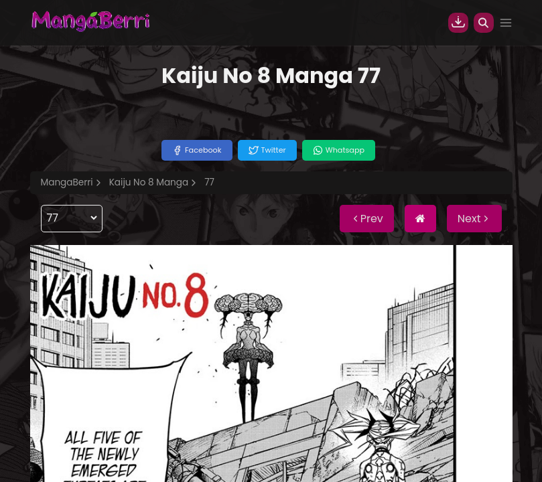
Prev (367, 218)
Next (474, 218)
